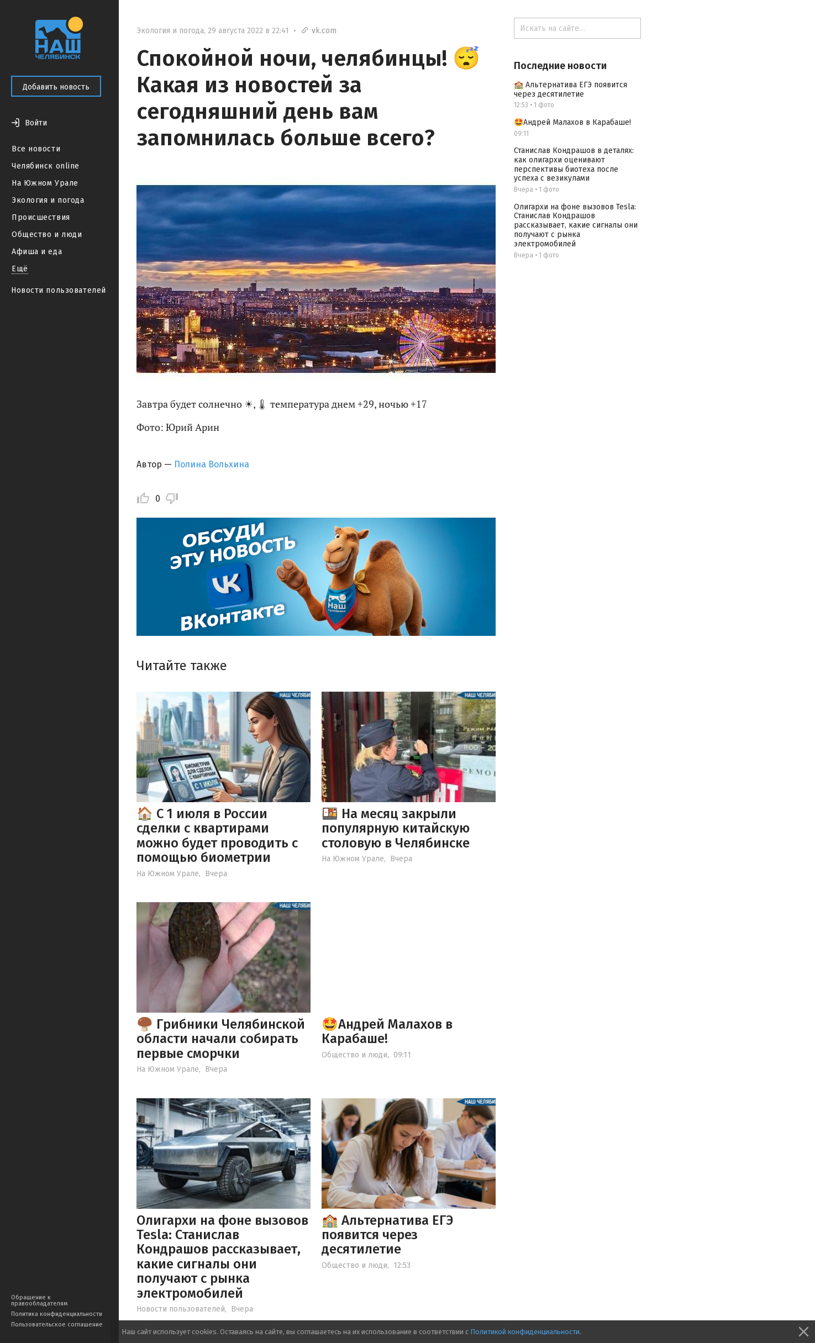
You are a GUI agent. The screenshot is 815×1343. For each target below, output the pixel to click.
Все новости (36, 149)
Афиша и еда (37, 251)
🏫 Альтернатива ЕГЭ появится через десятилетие (387, 1235)
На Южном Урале (45, 183)
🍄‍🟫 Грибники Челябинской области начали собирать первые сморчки (220, 1039)
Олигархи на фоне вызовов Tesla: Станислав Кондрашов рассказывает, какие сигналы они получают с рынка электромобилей (222, 1257)
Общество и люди (47, 234)
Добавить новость (56, 87)
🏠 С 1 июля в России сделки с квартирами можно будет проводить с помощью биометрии (217, 835)
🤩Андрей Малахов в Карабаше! (387, 1031)
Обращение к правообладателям (39, 1300)
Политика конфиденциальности (56, 1314)
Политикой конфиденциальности (525, 1332)
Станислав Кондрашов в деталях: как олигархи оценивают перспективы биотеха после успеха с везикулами (574, 164)
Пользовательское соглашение (57, 1324)
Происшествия (41, 217)
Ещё (20, 268)
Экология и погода (48, 200)
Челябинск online (46, 166)
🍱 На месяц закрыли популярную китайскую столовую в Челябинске (396, 828)
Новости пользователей (58, 290)
